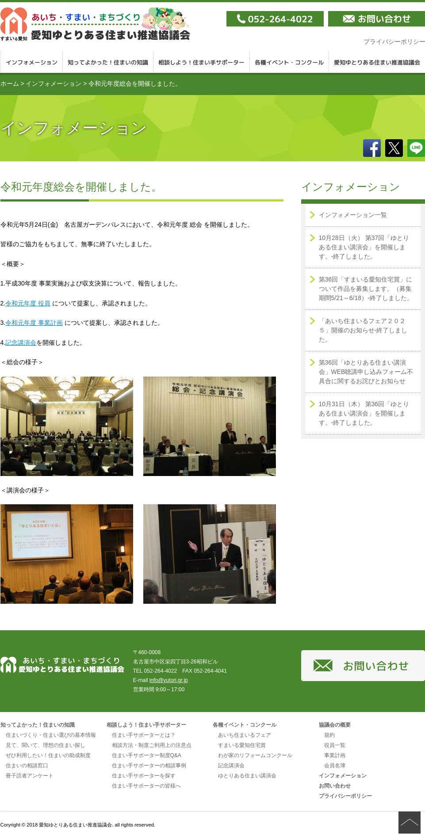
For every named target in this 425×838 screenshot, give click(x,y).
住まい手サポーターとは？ (144, 735)
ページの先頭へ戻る (409, 822)
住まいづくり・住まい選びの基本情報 (51, 735)
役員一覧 (334, 745)
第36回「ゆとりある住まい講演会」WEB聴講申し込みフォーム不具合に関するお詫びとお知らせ (366, 372)
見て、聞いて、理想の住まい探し (45, 745)
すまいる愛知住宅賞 (242, 745)
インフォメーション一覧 (353, 214)
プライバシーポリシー (345, 796)
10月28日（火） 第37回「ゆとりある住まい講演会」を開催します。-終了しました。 (364, 247)
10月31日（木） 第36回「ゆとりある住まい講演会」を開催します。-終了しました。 (364, 413)
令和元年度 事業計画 (34, 322)
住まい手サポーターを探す (144, 776)
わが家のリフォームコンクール (255, 755)
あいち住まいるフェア (244, 735)
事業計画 (334, 755)
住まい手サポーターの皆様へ (146, 786)
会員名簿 (334, 765)
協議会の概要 (335, 725)
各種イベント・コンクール (289, 62)
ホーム (9, 83)
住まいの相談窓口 (27, 765)
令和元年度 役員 (27, 303)
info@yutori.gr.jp (168, 680)
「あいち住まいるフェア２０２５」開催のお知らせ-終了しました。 (363, 330)
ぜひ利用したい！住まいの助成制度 (48, 755)
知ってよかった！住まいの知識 (108, 62)
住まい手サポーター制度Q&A (146, 755)
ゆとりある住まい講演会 (247, 776)
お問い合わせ (335, 786)
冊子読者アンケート (30, 776)
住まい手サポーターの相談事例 (149, 765)
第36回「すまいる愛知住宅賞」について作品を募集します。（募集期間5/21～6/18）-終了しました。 (366, 288)
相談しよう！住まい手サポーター (201, 62)
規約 (329, 735)
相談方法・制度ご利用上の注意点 (151, 745)
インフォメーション (31, 62)
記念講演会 (20, 342)
